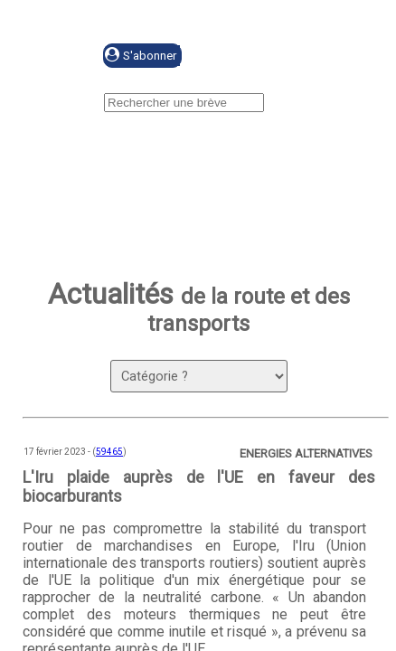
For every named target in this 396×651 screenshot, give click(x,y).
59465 (109, 452)
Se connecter (267, 56)
